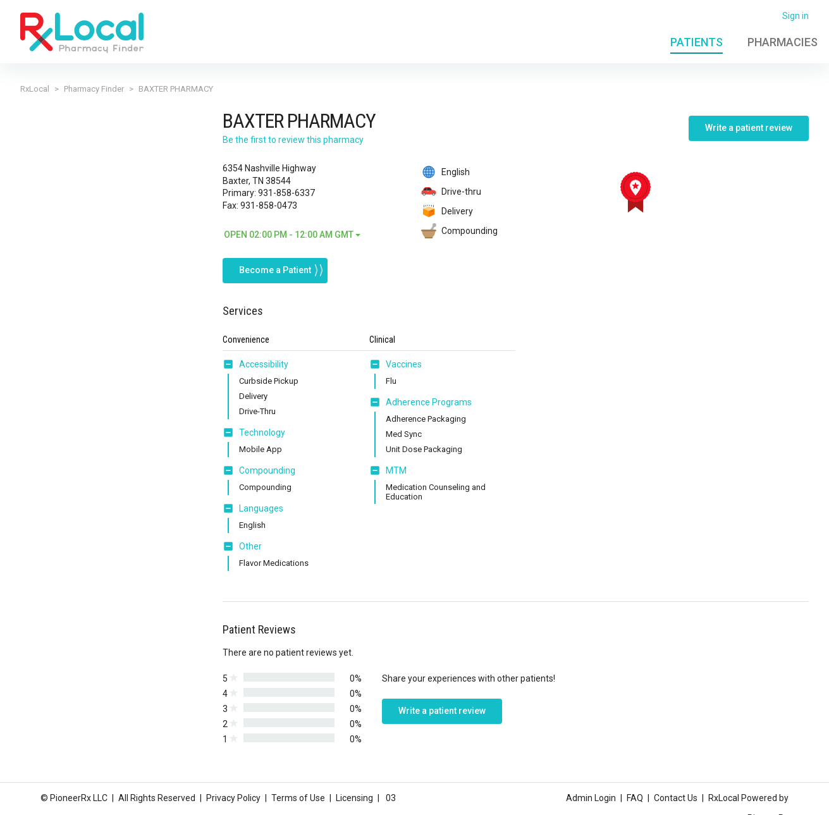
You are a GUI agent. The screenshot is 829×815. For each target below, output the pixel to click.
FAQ (635, 798)
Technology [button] (262, 432)
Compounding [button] (267, 470)
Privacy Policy (233, 798)
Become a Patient (275, 270)
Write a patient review (748, 128)
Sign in (795, 16)
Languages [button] (261, 508)
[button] (231, 364)
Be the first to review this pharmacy (293, 140)
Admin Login (591, 798)
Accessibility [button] (263, 364)
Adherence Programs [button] (429, 402)
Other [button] (250, 546)
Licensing (354, 798)
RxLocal (34, 89)
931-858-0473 (268, 205)
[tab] (255, 365)
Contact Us (675, 798)
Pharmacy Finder (94, 89)
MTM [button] (396, 470)
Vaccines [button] (404, 364)
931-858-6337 (286, 193)
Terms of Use (298, 798)
